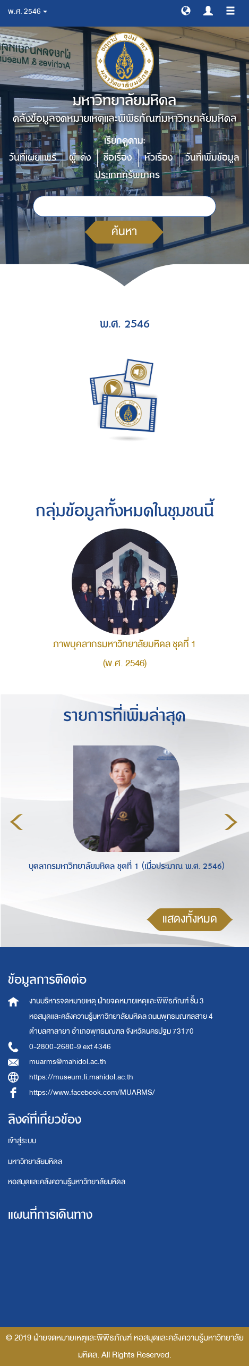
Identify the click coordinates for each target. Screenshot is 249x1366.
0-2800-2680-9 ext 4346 (70, 1046)
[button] (185, 10)
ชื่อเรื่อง (118, 157)
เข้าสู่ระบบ (22, 1140)
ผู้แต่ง (80, 157)
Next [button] (231, 822)
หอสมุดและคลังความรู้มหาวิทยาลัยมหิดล (66, 1181)
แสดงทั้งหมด (189, 919)
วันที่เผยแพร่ (32, 157)
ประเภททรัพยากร (127, 175)
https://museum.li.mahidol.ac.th (81, 1077)
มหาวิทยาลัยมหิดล (35, 1161)
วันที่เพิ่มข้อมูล (212, 157)
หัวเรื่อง (158, 157)
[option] (123, 820)
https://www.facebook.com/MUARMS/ (92, 1092)
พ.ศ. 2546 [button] (27, 11)
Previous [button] (16, 822)
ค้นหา (124, 231)
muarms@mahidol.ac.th (67, 1061)
